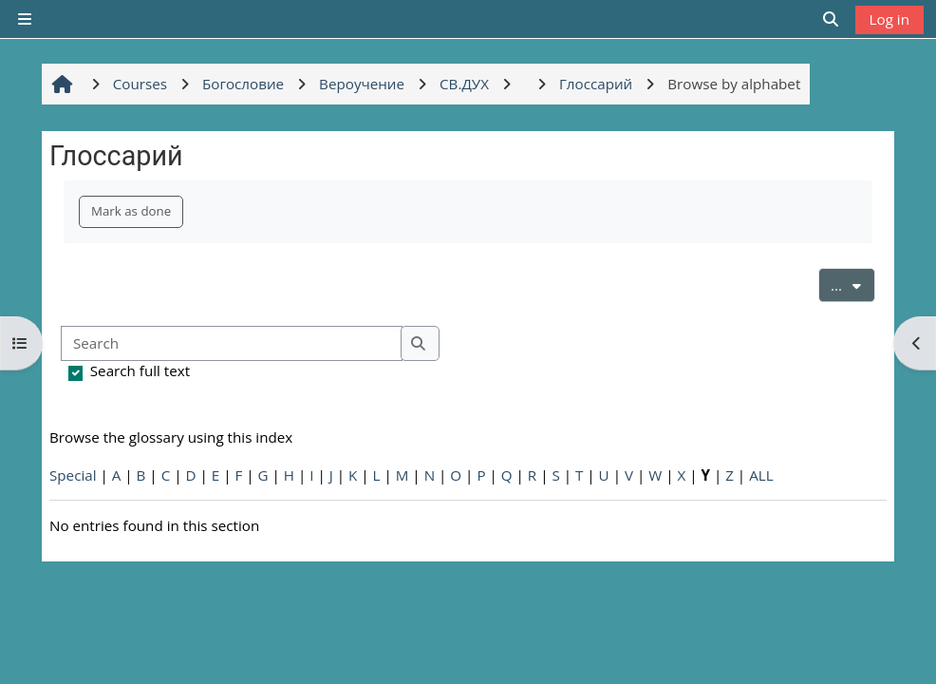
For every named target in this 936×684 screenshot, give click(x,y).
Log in (889, 19)
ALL (761, 475)
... (853, 284)
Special (73, 475)
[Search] (231, 343)
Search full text (140, 370)
